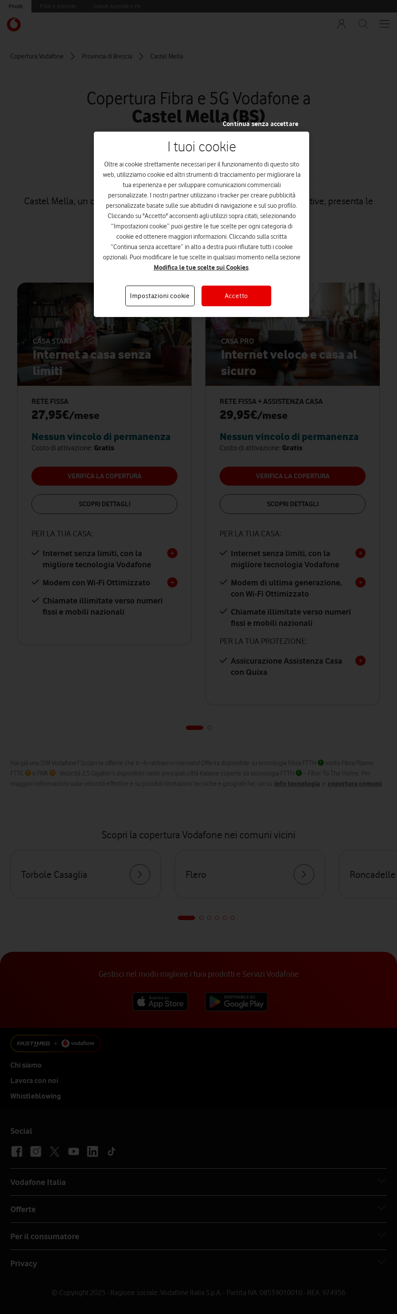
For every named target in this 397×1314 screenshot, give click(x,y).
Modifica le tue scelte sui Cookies (201, 267)
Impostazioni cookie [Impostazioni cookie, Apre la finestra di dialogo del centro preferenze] (160, 296)
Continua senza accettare (260, 124)
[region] (201, 224)
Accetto (236, 296)
